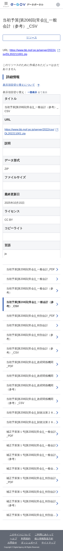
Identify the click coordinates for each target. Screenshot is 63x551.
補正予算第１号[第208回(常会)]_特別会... (30, 515)
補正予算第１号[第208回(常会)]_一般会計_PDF (31, 433)
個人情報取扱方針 (43, 538)
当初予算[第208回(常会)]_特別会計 (27, 325)
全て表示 (42, 92)
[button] (58, 4)
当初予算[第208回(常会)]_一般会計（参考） (29, 290)
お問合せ (12, 542)
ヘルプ (13, 538)
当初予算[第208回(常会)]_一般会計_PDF (30, 269)
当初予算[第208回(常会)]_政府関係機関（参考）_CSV (29, 401)
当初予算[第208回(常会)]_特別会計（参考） (29, 336)
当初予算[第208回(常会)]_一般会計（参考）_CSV (30, 304)
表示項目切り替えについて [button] (21, 84)
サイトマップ (48, 542)
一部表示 (32, 92)
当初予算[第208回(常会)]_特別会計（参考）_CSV (29, 350)
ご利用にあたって (44, 534)
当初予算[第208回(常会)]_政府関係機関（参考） (29, 387)
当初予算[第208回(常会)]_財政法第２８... (30, 412)
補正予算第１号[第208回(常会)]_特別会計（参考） (31, 503)
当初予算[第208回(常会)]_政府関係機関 (29, 375)
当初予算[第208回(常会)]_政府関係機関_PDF (29, 364)
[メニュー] (6, 5)
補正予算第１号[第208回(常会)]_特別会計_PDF (31, 480)
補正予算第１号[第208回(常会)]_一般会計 (31, 445)
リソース (31, 37)
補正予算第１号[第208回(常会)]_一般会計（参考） (31, 457)
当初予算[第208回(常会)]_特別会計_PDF (30, 315)
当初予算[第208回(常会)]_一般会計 (27, 279)
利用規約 (25, 538)
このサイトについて (20, 534)
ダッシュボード (29, 542)
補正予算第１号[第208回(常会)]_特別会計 (31, 491)
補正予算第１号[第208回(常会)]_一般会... (30, 468)
